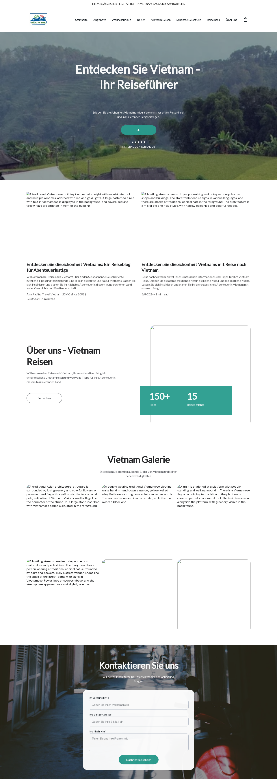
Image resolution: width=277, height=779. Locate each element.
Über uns (231, 19)
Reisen (141, 19)
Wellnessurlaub (121, 19)
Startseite (81, 19)
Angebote (99, 19)
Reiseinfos (213, 19)
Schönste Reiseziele (188, 19)
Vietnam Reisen (161, 19)
